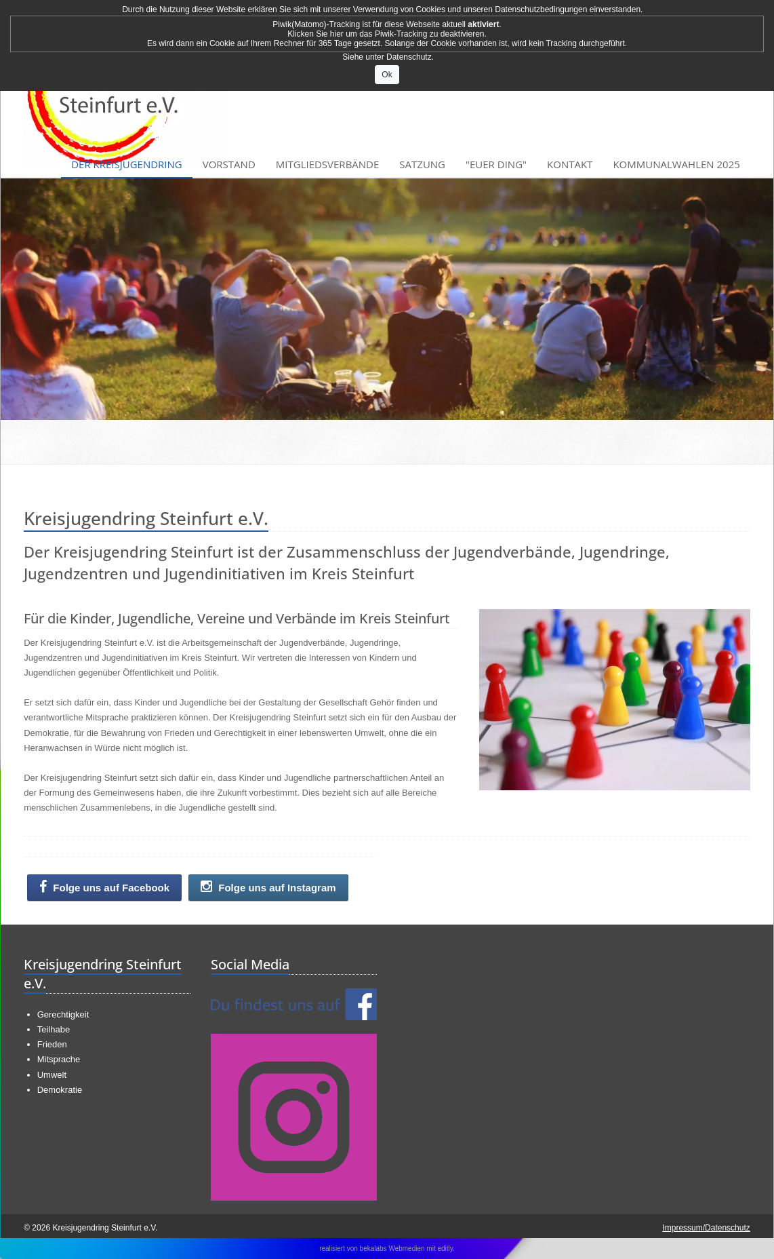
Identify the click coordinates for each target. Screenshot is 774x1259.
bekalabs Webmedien (392, 1248)
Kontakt (569, 164)
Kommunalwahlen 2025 (676, 164)
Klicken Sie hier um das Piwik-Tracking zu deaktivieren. (387, 34)
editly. (445, 1248)
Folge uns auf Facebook (104, 886)
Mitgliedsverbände (328, 164)
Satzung (422, 164)
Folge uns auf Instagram (268, 886)
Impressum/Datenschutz (706, 1228)
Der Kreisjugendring (126, 164)
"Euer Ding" (496, 164)
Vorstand (229, 164)
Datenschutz (409, 57)
